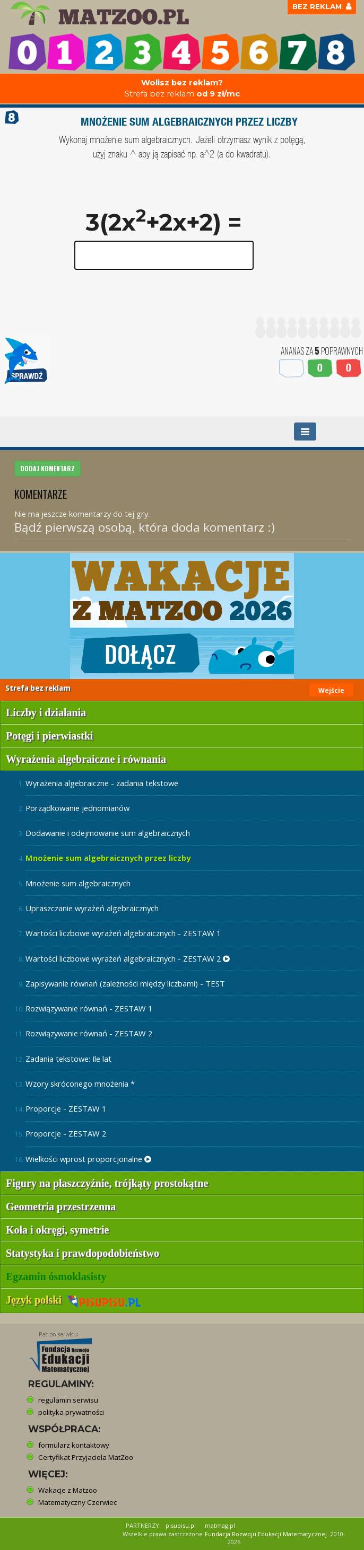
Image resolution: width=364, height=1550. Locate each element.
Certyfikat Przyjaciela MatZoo (85, 1457)
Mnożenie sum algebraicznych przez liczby (107, 857)
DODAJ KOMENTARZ (47, 468)
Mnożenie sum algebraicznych (78, 883)
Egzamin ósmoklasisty (56, 1276)
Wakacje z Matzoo (67, 1490)
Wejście (331, 690)
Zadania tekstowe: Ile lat (68, 1058)
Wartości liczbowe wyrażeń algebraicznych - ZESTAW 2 (127, 958)
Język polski (73, 1300)
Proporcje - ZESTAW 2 (65, 1133)
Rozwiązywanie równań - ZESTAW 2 (88, 1033)
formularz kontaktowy (73, 1445)
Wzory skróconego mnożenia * (80, 1083)
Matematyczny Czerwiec (77, 1502)
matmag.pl (220, 1525)
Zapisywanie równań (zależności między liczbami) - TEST (125, 983)
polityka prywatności (71, 1412)
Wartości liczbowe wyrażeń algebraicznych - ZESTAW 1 (123, 933)
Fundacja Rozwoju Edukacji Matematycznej (266, 1534)
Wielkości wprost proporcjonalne (88, 1158)
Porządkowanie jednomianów (77, 808)
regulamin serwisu (68, 1400)
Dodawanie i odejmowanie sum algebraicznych (107, 832)
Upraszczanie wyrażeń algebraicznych (92, 908)
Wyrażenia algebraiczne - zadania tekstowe (101, 783)
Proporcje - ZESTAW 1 (65, 1108)
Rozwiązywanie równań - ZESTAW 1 (88, 1008)
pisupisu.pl (181, 1525)
